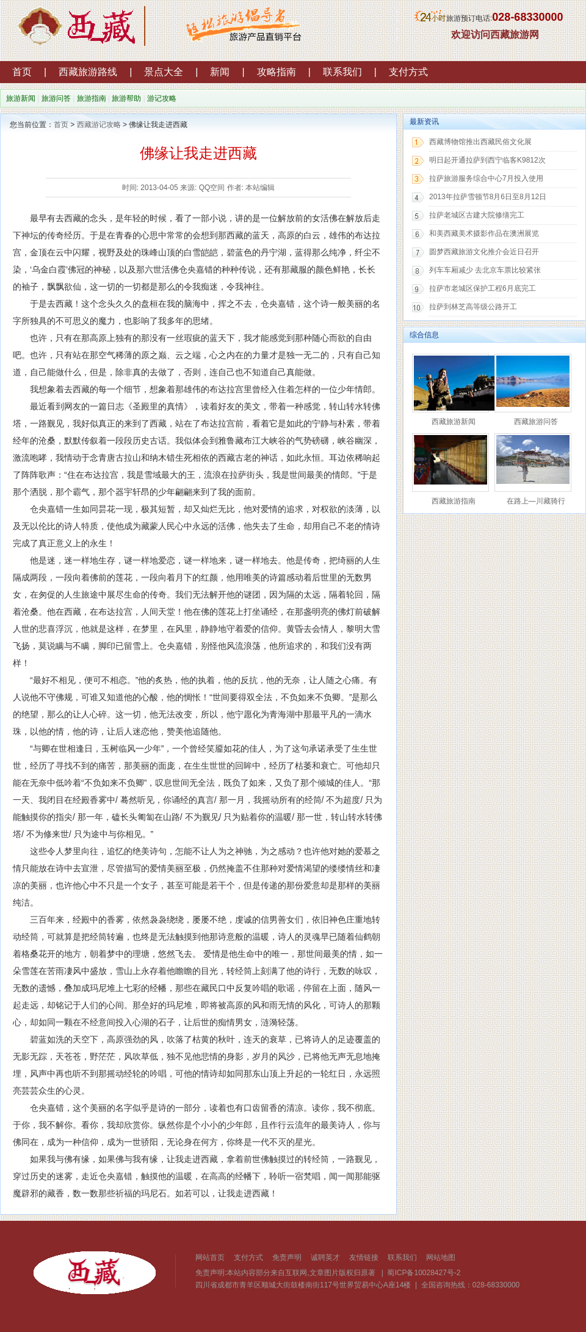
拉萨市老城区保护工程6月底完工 (482, 288)
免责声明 (287, 1257)
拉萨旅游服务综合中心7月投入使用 (486, 178)
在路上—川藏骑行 (536, 501)
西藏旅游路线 (88, 72)
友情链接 (363, 1257)
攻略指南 (276, 72)
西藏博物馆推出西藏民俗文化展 (480, 141)
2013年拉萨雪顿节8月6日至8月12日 (487, 196)
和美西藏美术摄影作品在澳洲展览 (484, 233)
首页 (22, 72)
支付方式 (408, 72)
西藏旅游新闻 (454, 421)
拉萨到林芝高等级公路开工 (473, 306)
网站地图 (440, 1257)
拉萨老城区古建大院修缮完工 (476, 215)
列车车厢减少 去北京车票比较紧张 (485, 270)
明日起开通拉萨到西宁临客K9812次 (487, 160)
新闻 (220, 72)
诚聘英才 (325, 1257)
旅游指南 (91, 98)
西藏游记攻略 (99, 124)
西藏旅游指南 (454, 501)
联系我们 (342, 72)
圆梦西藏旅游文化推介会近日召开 (484, 251)
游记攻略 (161, 98)
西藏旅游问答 (536, 421)
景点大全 (163, 72)
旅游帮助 (126, 98)
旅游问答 (56, 98)
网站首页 (210, 1257)
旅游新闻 (20, 98)
